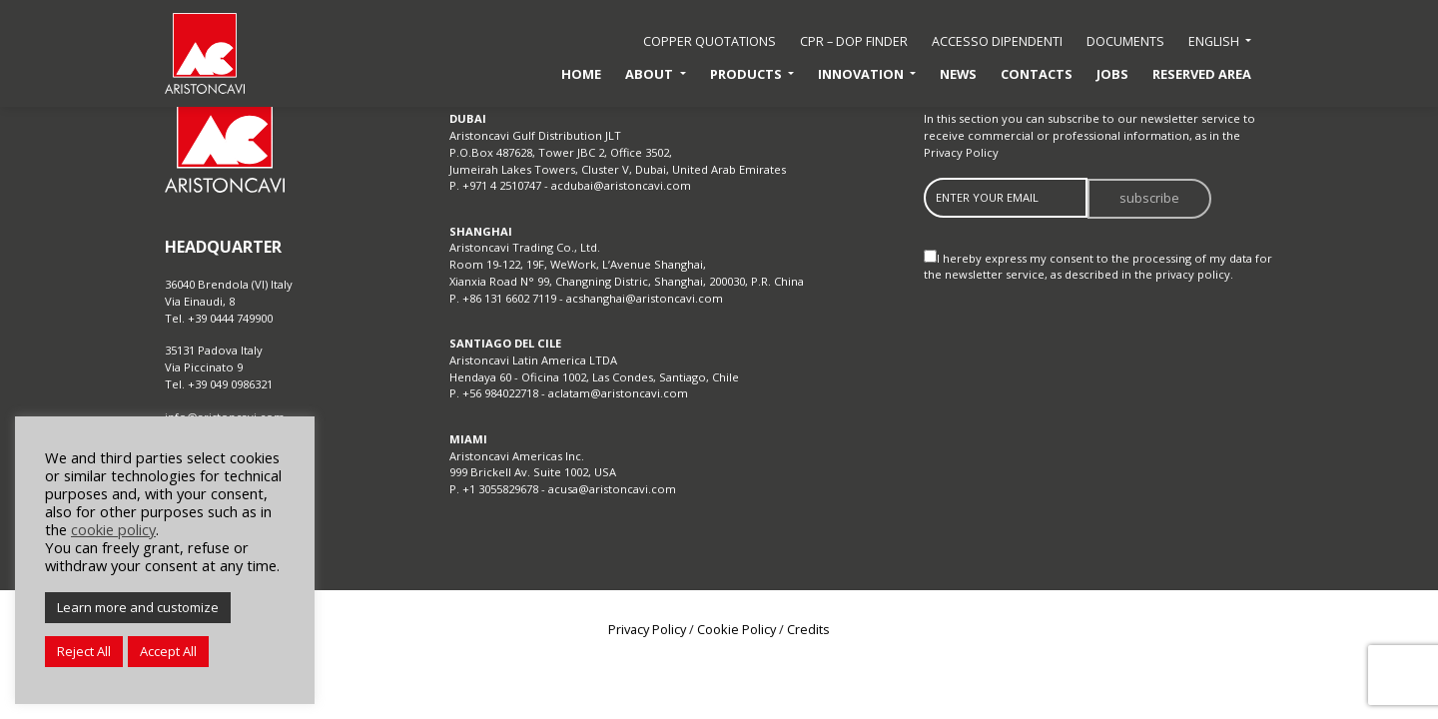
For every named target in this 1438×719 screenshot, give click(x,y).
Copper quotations (709, 41)
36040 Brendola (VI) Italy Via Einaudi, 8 (229, 293)
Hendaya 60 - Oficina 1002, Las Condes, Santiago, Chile (594, 376)
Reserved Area (1201, 74)
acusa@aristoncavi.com (612, 488)
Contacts (1037, 74)
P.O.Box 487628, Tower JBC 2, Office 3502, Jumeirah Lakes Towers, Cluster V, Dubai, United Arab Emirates (617, 161)
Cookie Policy (736, 629)
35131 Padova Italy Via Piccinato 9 (214, 358)
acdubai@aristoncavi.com (621, 185)
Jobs (1112, 74)
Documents (1125, 41)
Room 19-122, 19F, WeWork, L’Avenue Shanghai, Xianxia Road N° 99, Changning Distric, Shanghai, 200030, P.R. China (626, 273)
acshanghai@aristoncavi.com (644, 298)
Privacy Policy (961, 152)
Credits (808, 629)
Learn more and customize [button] (138, 607)
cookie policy (113, 529)
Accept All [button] (168, 651)
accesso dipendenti (997, 41)
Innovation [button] (862, 74)
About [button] (650, 74)
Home (581, 74)
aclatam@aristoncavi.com (618, 392)
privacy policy (1192, 274)
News (958, 74)
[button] (1219, 42)
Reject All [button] (84, 651)
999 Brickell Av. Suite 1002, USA (532, 471)
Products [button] (747, 74)
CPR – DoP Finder (854, 41)
